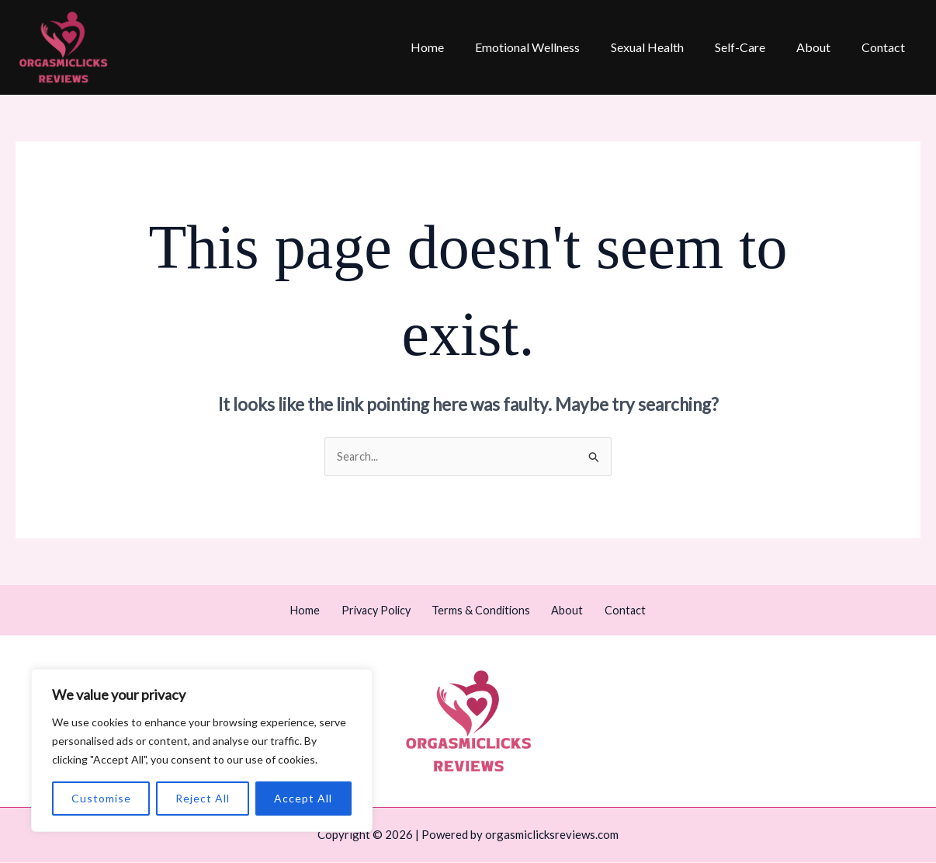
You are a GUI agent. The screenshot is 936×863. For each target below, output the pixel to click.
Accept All (303, 798)
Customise (101, 798)
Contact (886, 47)
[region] (202, 750)
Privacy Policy (385, 611)
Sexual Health (669, 47)
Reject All (202, 798)
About (823, 47)
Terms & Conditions (484, 611)
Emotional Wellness (555, 47)
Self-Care (755, 47)
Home (461, 47)
